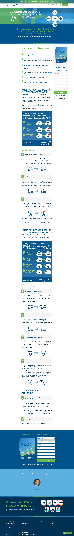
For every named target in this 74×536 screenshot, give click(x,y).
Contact (65, 4)
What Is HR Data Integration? (42, 529)
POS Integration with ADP (26, 525)
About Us (54, 523)
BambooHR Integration (10, 534)
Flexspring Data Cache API (41, 525)
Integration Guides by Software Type (43, 534)
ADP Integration (9, 527)
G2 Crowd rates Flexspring (12, 509)
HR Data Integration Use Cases (42, 530)
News (53, 525)
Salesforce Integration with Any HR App (28, 534)
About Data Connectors (10, 523)
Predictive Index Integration (26, 528)
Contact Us (54, 532)
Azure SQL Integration (10, 532)
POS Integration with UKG (26, 527)
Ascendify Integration (9, 530)
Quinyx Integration (25, 532)
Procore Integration (25, 530)
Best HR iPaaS (39, 523)
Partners (53, 527)
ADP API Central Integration (10, 529)
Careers (53, 528)
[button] (49, 4)
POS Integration (24, 523)
